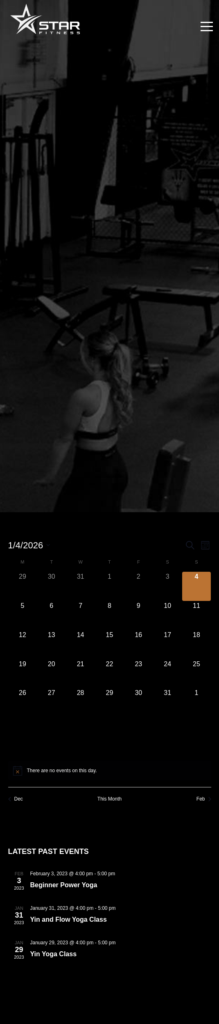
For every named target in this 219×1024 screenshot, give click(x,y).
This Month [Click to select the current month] (109, 799)
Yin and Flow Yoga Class (68, 919)
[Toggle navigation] (206, 26)
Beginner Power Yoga (63, 884)
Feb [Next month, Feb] (203, 799)
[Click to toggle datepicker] (29, 545)
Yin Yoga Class (53, 953)
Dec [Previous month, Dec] (15, 799)
